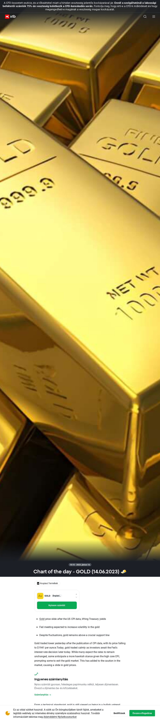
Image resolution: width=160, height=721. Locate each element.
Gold (42, 618)
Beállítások (119, 713)
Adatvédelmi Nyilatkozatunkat (60, 716)
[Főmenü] (154, 16)
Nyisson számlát (56, 605)
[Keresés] (145, 16)
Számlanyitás (42, 694)
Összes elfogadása (142, 713)
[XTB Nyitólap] (9, 16)
